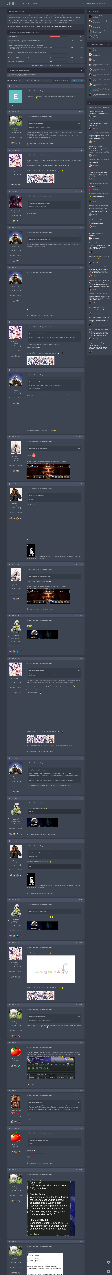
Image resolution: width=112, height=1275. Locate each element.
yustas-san (96, 238)
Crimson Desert (14, 22)
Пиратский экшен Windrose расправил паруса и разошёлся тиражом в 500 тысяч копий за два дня (101, 89)
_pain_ (95, 70)
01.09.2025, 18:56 (15, 758)
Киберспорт (64, 15)
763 (31, 80)
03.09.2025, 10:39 (15, 1241)
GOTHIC (95, 36)
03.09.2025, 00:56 (15, 1128)
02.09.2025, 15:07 (15, 899)
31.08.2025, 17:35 (15, 227)
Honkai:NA (26, 22)
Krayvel (96, 214)
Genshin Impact (45, 27)
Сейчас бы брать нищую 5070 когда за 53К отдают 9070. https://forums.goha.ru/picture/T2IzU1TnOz (99, 150)
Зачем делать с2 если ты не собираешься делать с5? (97, 222)
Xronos (15, 456)
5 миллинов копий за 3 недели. (97, 197)
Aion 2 (36, 20)
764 (35, 80)
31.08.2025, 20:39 (15, 436)
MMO (46, 15)
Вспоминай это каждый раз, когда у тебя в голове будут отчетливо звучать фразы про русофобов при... (99, 271)
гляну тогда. (93, 162)
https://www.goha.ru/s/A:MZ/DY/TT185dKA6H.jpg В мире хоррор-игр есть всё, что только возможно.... (99, 137)
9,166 (13, 215)
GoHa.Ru (12, 15)
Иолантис (96, 313)
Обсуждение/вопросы (99, 69)
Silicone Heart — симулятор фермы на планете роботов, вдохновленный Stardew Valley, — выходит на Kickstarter (101, 26)
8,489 (13, 250)
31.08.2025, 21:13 (15, 484)
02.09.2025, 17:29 (15, 942)
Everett (15, 504)
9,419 (13, 174)
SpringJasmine (15, 1110)
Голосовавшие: (36, 65)
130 (72, 36)
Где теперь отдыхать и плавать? (98, 307)
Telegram (66, 17)
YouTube (78, 17)
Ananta (41, 20)
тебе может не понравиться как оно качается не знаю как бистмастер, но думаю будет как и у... (99, 111)
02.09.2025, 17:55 (15, 1004)
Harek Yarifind (97, 32)
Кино (40, 17)
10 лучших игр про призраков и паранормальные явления (101, 59)
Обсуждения (32, 15)
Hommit (96, 252)
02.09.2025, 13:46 (15, 798)
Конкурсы (51, 17)
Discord (72, 17)
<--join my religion (36, 556)
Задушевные (34, 17)
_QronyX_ (96, 37)
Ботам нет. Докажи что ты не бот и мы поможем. (99, 124)
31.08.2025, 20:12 (15, 370)
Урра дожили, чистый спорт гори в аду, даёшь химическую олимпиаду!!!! (101, 31)
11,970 (12, 508)
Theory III (96, 155)
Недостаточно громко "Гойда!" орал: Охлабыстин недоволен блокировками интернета (99, 317)
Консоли (71, 15)
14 (72, 58)
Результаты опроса (15, 32)
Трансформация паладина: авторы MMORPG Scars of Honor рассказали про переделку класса (99, 293)
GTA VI (20, 22)
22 (72, 61)
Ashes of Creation (64, 20)
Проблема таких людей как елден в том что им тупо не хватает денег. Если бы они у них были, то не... (99, 333)
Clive (95, 289)
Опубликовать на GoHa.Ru (60, 22)
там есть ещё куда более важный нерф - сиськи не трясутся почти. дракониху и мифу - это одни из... (98, 174)
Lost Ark (27, 20)
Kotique (96, 128)
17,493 (13, 1116)
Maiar (15, 1059)
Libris (95, 65)
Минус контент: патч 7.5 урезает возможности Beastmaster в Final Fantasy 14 (101, 49)
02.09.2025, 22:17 (15, 1090)
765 (39, 80)
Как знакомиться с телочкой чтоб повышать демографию (101, 74)
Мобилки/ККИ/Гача (15, 17)
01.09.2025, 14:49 (15, 658)
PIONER (32, 22)
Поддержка (24, 15)
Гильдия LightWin (97, 16)
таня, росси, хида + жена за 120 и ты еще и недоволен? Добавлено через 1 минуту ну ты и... (99, 247)
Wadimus (96, 90)
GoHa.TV (57, 17)
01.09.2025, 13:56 (15, 615)
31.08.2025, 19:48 (15, 322)
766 (42, 80)
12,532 (13, 132)
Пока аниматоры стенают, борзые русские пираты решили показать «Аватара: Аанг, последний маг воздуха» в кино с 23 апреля (99, 205)
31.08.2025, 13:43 (15, 86)
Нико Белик (97, 22)
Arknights (55, 20)
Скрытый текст (36, 811)
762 (27, 80)
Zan (95, 50)
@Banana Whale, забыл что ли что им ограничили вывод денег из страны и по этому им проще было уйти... (99, 210)
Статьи (45, 17)
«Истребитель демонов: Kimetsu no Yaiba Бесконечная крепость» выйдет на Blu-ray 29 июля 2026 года (101, 64)
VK (62, 17)
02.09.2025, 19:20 (15, 1042)
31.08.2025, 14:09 (15, 111)
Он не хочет (94, 186)
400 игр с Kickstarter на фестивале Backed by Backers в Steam (101, 21)
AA (18, 20)
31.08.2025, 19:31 (15, 267)
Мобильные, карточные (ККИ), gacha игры (28, 27)
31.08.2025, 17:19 (15, 191)
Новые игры (40, 15)
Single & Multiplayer (54, 15)
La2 (11, 20)
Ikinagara (96, 85)
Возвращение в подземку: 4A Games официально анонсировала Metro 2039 (101, 94)
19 (72, 41)
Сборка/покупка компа (99, 54)
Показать (51, 143)
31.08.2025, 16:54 (15, 150)
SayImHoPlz (97, 55)
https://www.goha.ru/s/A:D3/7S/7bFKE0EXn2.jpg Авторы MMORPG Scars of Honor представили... (99, 298)
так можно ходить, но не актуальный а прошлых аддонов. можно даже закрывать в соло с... (98, 347)
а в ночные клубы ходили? (96, 310)
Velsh (95, 75)
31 (72, 47)
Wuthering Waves (47, 22)
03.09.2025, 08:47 (15, 1169)
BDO (22, 20)
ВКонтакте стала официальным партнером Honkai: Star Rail (101, 84)
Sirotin (95, 60)
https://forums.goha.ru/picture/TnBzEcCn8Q (99, 321)
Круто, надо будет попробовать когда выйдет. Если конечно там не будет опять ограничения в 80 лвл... (99, 284)
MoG (15, 128)
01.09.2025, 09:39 (15, 564)
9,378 (13, 460)
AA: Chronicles (48, 20)
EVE (32, 20)
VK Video (12, 19)
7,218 (13, 641)
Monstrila (96, 165)
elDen (95, 116)
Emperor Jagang (33, 1052)
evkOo (15, 106)
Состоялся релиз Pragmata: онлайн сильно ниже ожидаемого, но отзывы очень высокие (101, 79)
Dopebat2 (96, 275)
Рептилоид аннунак (15, 636)
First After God (15, 211)
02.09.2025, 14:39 (15, 841)
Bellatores (72, 20)
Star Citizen (39, 22)
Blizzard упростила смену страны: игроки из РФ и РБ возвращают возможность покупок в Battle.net (99, 329)
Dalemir (15, 246)
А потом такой (94, 259)
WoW (15, 20)
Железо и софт (25, 17)
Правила (18, 15)
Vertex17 (96, 189)
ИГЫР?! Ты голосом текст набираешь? (96, 234)
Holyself (96, 17)
